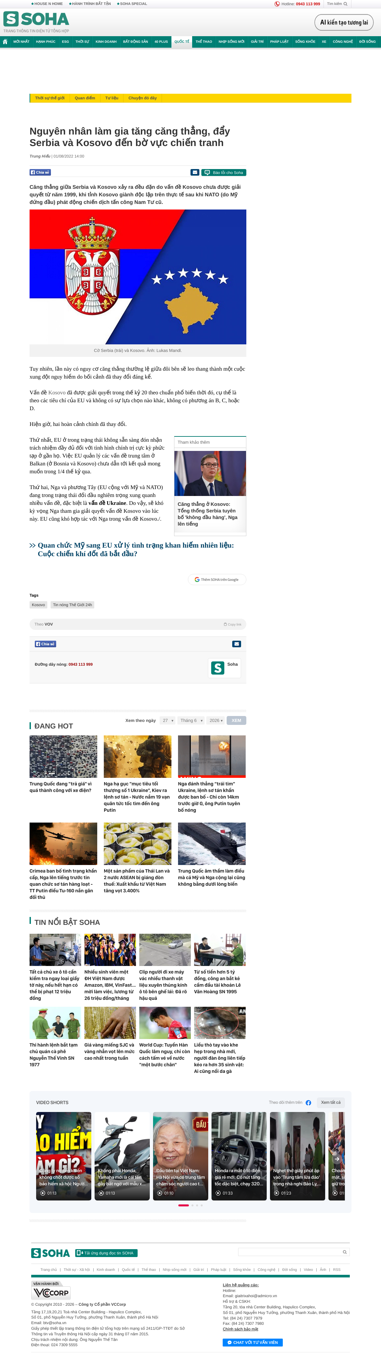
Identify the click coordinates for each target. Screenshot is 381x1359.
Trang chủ (48, 1270)
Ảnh (323, 1270)
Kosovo (57, 392)
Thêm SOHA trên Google (216, 579)
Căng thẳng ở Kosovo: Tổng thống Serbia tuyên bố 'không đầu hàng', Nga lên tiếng (207, 514)
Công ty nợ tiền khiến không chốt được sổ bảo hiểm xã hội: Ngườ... (63, 1177)
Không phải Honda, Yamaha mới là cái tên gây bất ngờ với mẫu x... (122, 1177)
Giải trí (257, 42)
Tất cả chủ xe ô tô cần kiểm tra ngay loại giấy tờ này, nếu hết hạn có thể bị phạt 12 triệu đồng (54, 985)
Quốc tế (181, 42)
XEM (236, 720)
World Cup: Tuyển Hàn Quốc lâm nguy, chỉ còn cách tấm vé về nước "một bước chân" (164, 1055)
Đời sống (367, 42)
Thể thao (204, 42)
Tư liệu (112, 98)
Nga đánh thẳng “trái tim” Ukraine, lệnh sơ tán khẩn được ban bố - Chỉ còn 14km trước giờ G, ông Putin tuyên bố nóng (209, 797)
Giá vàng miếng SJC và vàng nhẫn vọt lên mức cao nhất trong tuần (109, 1051)
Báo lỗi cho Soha (228, 172)
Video (308, 1270)
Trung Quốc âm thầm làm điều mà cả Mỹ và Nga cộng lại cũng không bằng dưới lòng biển (211, 877)
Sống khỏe (305, 42)
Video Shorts (52, 1102)
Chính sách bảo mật (240, 1329)
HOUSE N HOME (48, 4)
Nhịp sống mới (231, 42)
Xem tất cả (331, 1102)
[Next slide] (337, 1159)
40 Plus (161, 42)
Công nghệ (343, 42)
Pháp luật (279, 42)
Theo (137, 624)
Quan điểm (85, 98)
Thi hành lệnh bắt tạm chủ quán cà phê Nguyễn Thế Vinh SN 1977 (54, 1055)
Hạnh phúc (46, 42)
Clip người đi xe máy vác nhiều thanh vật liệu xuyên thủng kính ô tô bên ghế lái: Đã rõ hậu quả (163, 985)
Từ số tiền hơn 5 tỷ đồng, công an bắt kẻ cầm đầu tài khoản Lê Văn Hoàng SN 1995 (217, 982)
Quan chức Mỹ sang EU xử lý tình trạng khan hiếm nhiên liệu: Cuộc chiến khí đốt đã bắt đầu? (136, 549)
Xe (324, 42)
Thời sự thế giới (50, 98)
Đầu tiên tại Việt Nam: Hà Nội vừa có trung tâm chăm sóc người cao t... (180, 1177)
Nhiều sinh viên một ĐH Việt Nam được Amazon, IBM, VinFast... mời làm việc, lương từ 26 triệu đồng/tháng (110, 985)
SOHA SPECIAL (133, 4)
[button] (183, 1205)
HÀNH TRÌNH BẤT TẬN (91, 4)
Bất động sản (135, 42)
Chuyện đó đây (142, 98)
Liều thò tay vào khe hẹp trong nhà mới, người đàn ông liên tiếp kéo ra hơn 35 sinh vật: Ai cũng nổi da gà (219, 1058)
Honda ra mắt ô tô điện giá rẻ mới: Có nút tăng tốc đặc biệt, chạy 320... (239, 1177)
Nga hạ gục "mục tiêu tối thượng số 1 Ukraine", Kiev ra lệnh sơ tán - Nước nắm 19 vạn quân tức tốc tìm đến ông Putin (137, 797)
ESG (65, 42)
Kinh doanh (106, 42)
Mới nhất (21, 42)
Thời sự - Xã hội (77, 1270)
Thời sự (82, 42)
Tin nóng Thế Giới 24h (72, 605)
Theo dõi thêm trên (290, 1103)
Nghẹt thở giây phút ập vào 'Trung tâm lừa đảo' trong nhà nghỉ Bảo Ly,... (297, 1177)
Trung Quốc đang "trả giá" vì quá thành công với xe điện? (61, 787)
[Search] (288, 1252)
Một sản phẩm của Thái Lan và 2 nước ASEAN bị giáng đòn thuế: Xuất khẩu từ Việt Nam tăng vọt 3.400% (137, 881)
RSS (337, 1270)
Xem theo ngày (140, 720)
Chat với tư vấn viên (253, 1343)
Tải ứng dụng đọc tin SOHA (105, 1252)
